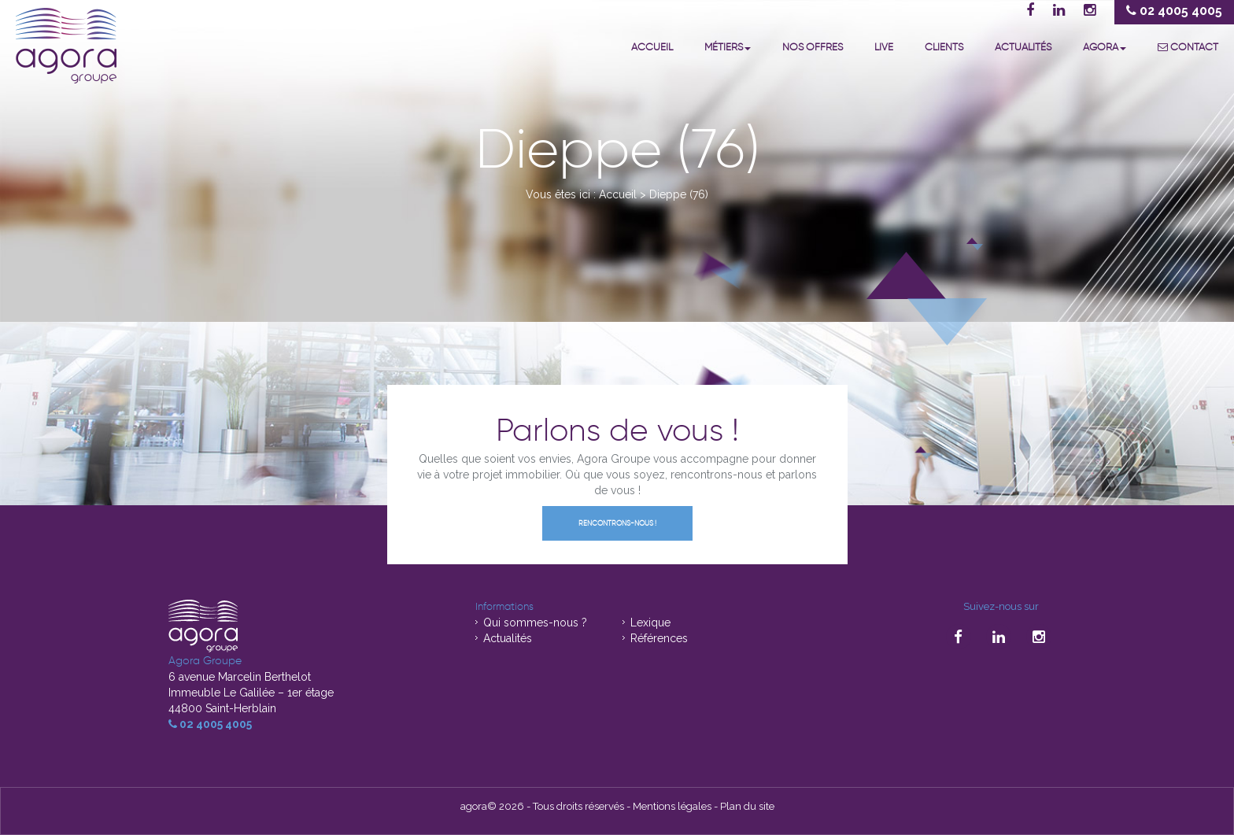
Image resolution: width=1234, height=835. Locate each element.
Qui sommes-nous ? (535, 622)
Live (883, 47)
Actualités (1023, 47)
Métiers (727, 47)
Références (659, 638)
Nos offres (812, 47)
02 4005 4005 (210, 724)
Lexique (650, 622)
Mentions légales (672, 806)
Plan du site (747, 806)
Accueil (652, 47)
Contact (1188, 47)
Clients (944, 47)
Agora (1104, 47)
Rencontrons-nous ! (617, 523)
